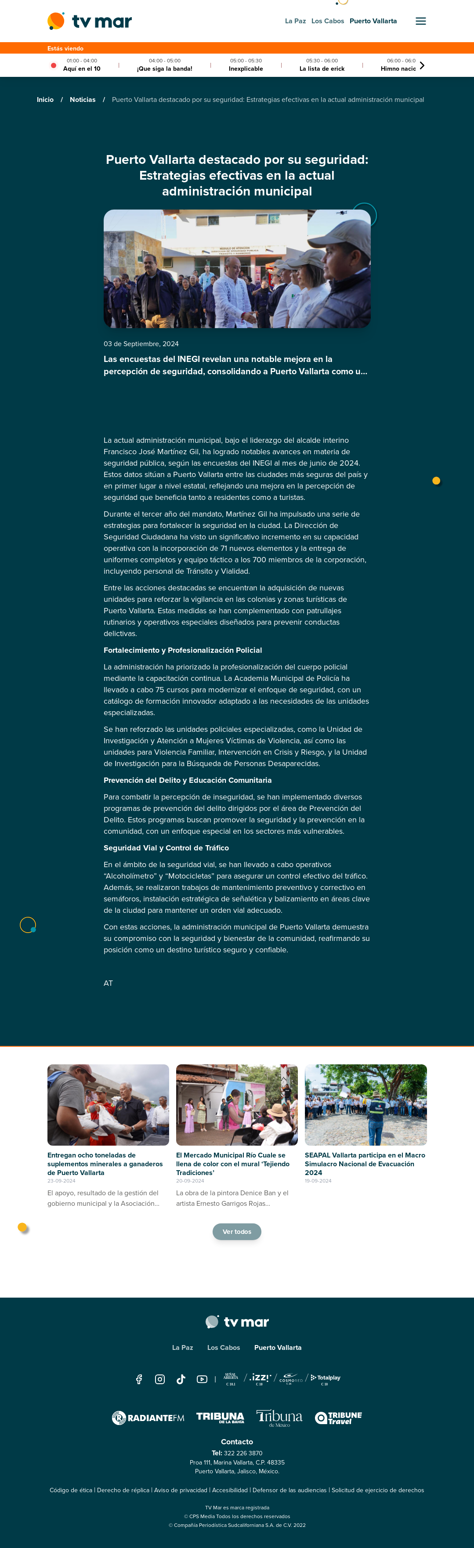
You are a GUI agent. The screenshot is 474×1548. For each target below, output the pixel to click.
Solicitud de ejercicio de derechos (378, 1490)
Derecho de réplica (123, 1490)
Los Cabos (223, 1347)
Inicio (46, 99)
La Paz (182, 1347)
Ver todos (237, 1232)
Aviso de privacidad (180, 1490)
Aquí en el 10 (82, 68)
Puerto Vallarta (278, 1347)
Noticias (84, 99)
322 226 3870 (243, 1453)
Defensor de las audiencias (290, 1490)
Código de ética (71, 1490)
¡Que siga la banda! (164, 68)
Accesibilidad (230, 1490)
